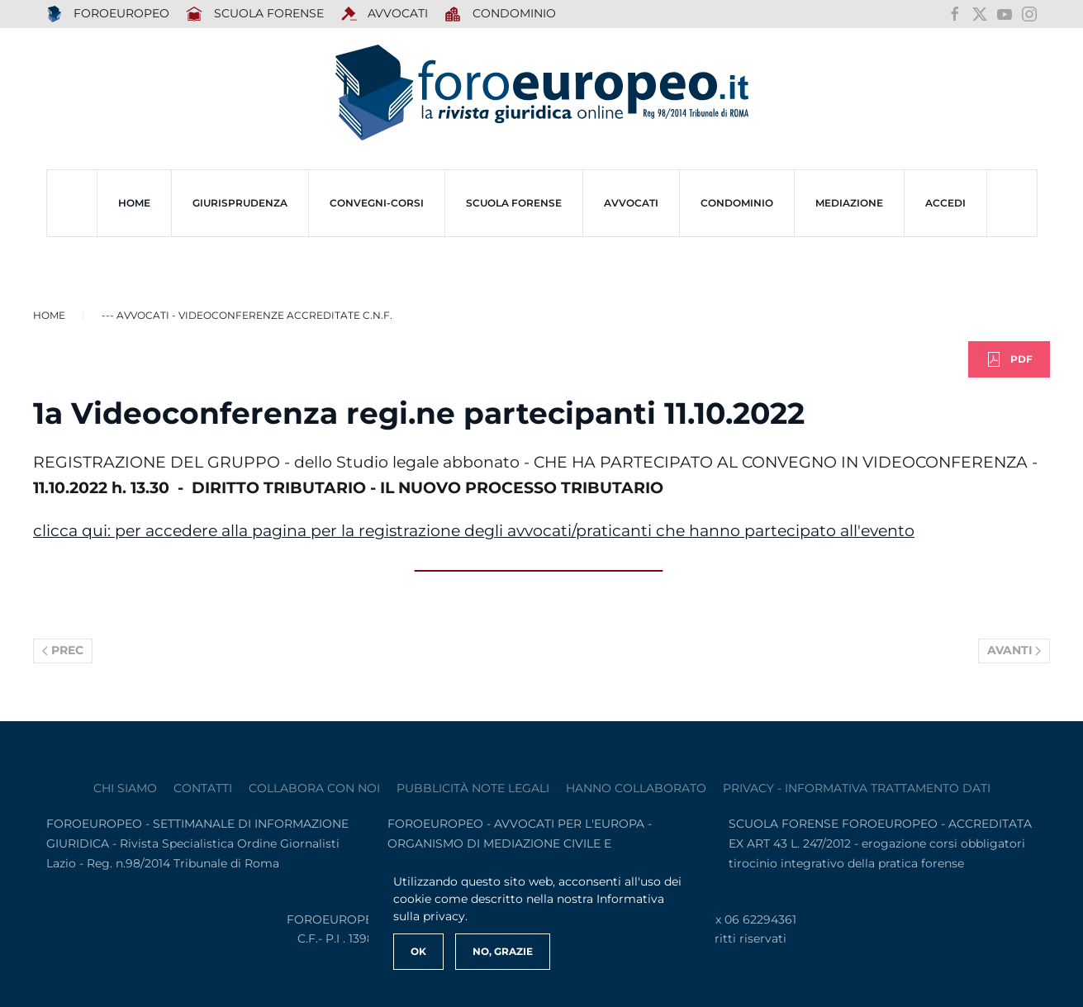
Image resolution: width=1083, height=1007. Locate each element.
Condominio (500, 14)
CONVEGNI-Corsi (377, 203)
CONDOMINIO (737, 203)
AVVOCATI (384, 14)
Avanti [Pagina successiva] (1014, 650)
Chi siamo (125, 788)
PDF (1009, 359)
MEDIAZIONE (849, 203)
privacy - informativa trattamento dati (856, 788)
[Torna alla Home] (541, 93)
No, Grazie (503, 951)
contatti (202, 788)
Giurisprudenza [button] (239, 203)
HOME (134, 203)
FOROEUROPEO (108, 14)
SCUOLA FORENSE (255, 14)
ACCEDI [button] (945, 203)
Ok (418, 951)
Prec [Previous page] (62, 650)
